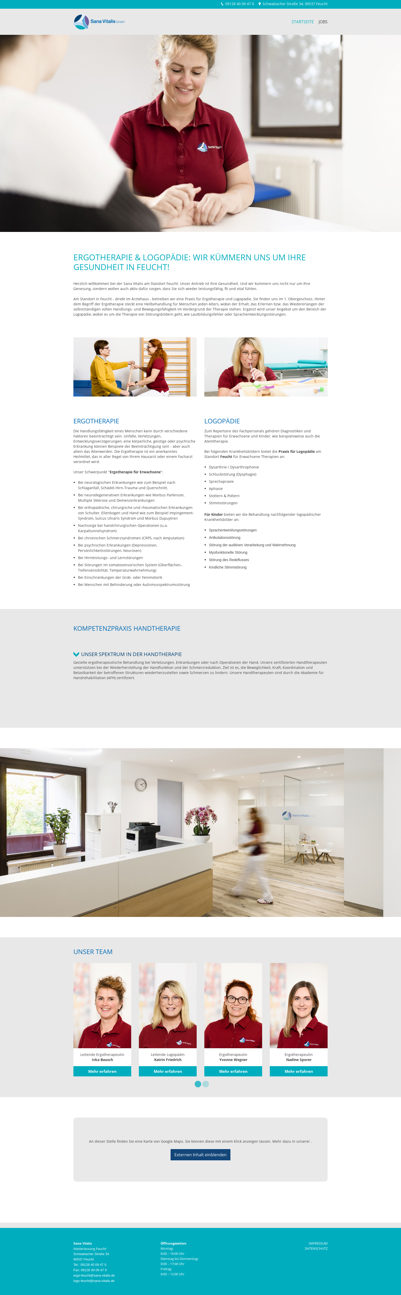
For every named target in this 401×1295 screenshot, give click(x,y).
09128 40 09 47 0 (239, 3)
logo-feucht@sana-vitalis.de (94, 1281)
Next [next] (195, 368)
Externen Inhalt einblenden (200, 1155)
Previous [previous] (74, 368)
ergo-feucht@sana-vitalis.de (94, 1275)
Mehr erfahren (102, 1071)
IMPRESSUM (318, 1243)
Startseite (303, 22)
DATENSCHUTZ (316, 1248)
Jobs (323, 22)
